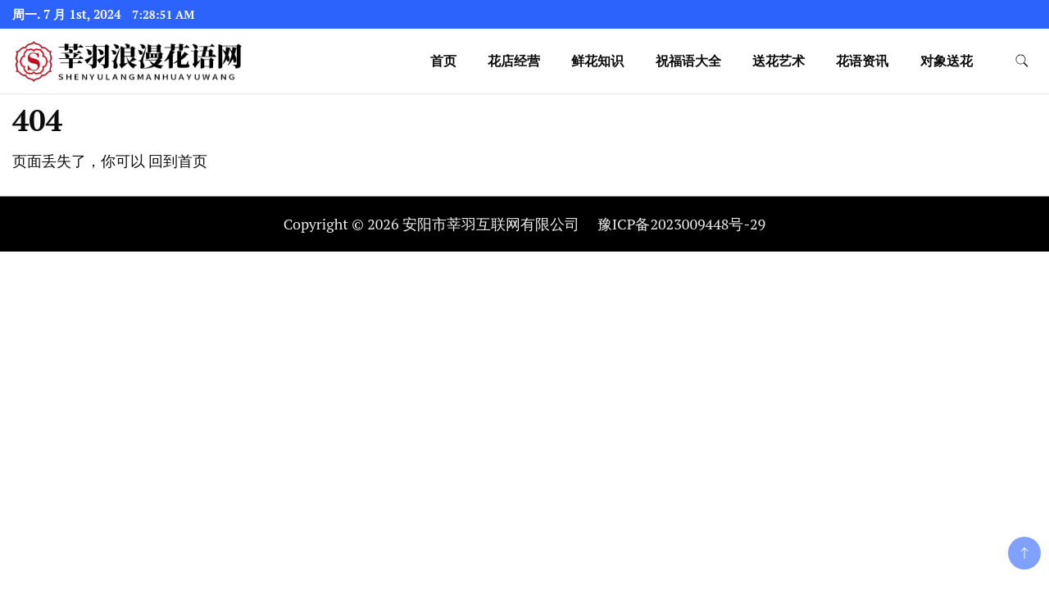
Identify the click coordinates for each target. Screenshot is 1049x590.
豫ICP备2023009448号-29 (681, 224)
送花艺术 (778, 61)
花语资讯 (862, 61)
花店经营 (514, 61)
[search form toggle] (1022, 61)
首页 (443, 61)
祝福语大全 (688, 61)
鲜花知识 (597, 61)
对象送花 (946, 61)
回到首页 (177, 160)
